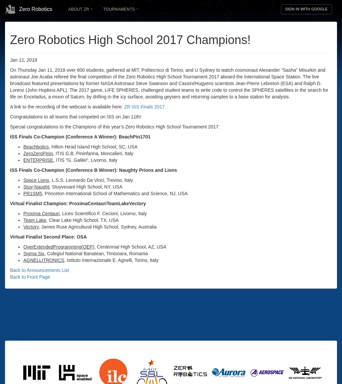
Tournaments (120, 9)
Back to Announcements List (39, 270)
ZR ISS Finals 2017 (144, 106)
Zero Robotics (28, 9)
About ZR (80, 9)
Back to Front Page (30, 277)
